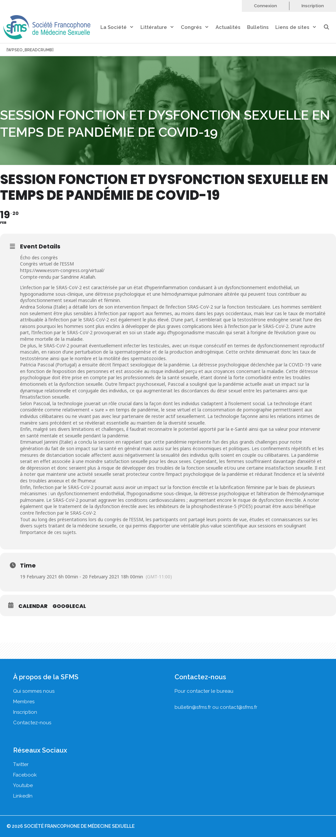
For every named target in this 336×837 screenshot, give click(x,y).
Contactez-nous (32, 723)
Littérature (160, 27)
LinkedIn (22, 796)
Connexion (265, 5)
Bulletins (258, 27)
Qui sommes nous (33, 691)
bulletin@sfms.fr (193, 707)
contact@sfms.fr (238, 707)
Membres (23, 702)
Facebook (25, 775)
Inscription (313, 5)
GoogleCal (69, 606)
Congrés (198, 27)
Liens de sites (299, 27)
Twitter (21, 764)
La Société (120, 27)
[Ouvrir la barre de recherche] (329, 27)
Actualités (228, 27)
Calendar (33, 606)
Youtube (23, 785)
